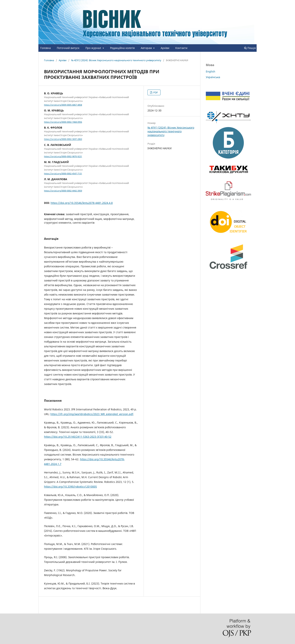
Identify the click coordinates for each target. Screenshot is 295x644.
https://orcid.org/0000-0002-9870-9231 (63, 156)
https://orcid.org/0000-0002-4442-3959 (63, 190)
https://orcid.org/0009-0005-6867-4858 (63, 105)
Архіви (165, 48)
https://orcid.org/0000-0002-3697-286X (63, 139)
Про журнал (93, 48)
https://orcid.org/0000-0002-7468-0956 (63, 122)
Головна (45, 48)
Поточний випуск (68, 48)
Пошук (250, 48)
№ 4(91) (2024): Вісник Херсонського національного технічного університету (116, 60)
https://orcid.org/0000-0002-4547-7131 (63, 173)
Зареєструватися (235, 3)
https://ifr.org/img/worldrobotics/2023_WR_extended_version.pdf (91, 414)
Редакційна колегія (122, 48)
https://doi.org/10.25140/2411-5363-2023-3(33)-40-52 (77, 436)
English (210, 71)
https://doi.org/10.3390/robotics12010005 (70, 486)
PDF (155, 92)
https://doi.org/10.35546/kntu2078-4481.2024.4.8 (82, 203)
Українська (213, 77)
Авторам (147, 48)
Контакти (181, 48)
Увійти (253, 3)
